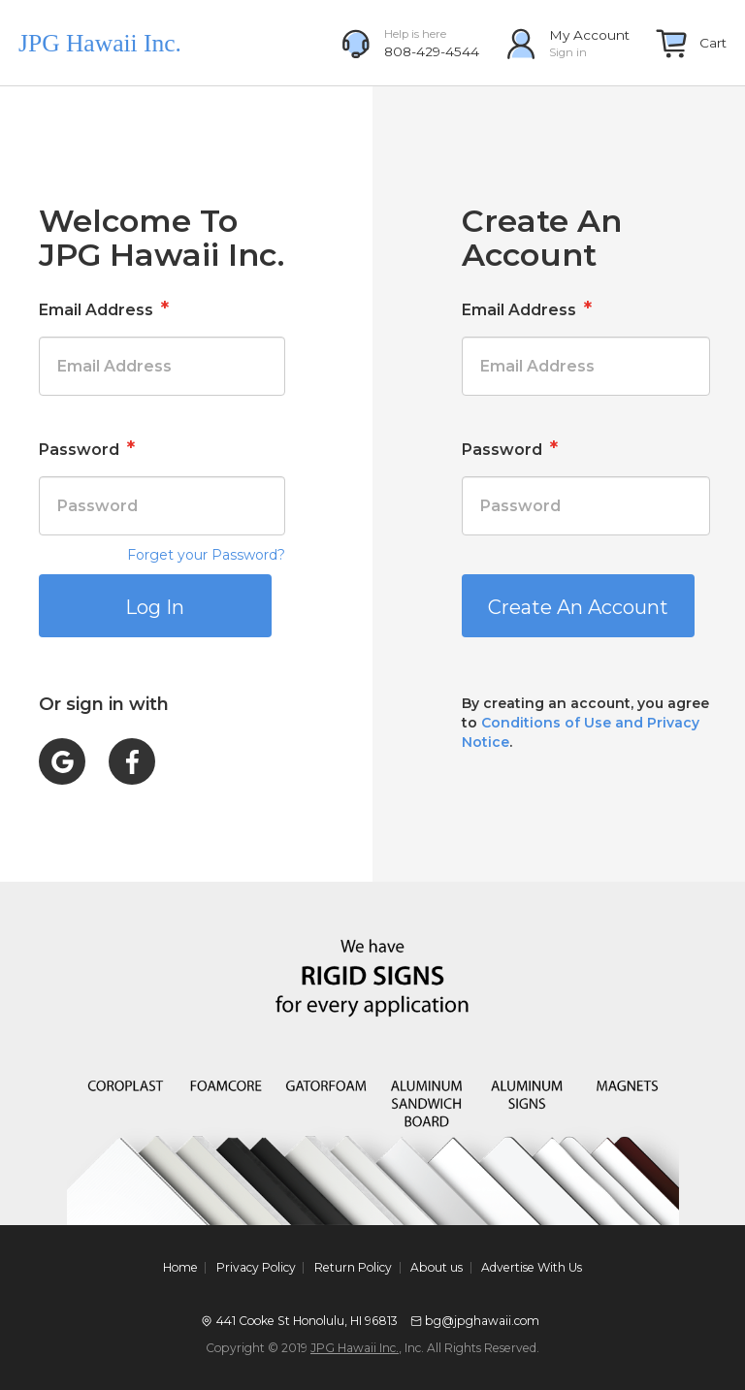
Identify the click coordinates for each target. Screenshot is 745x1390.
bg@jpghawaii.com (482, 1320)
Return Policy (353, 1268)
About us (436, 1268)
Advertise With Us (531, 1268)
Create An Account (578, 607)
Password (87, 448)
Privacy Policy (256, 1268)
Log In (154, 607)
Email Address (104, 308)
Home (180, 1268)
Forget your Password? (206, 555)
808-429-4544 (431, 51)
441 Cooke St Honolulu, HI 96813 (307, 1320)
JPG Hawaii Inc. (354, 1348)
